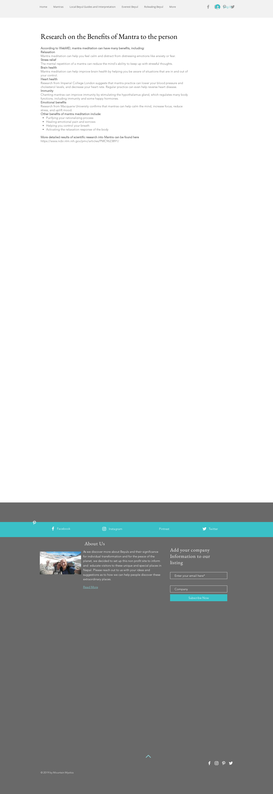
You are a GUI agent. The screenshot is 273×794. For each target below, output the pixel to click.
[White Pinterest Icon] (34, 522)
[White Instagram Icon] (104, 528)
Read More (90, 587)
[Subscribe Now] (198, 597)
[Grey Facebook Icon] (208, 6)
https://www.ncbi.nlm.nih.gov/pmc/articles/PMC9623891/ (80, 141)
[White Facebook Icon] (53, 528)
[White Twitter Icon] (204, 528)
